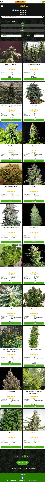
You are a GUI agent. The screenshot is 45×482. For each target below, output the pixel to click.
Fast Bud (34, 186)
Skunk (33, 145)
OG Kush (11, 432)
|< (12, 456)
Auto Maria (34, 105)
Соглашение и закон (33, 480)
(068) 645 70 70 (23, 14)
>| (32, 456)
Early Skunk (11, 145)
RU (40, 1)
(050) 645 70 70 (23, 10)
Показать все (22, 462)
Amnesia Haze (34, 268)
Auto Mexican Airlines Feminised (11, 227)
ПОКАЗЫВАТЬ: (27, 35)
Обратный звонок (20, 1)
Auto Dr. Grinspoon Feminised (33, 349)
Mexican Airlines (34, 227)
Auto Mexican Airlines (34, 308)
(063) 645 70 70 (23, 12)
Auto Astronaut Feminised (34, 64)
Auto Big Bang (11, 391)
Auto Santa (11, 308)
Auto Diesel (34, 432)
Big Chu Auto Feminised (11, 186)
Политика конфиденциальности (15, 480)
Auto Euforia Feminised (11, 64)
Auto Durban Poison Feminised (11, 268)
